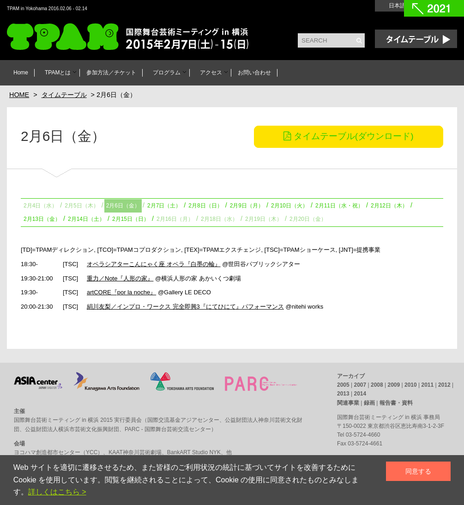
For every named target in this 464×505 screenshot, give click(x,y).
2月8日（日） (205, 205)
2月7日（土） (164, 205)
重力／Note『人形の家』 (120, 278)
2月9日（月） (247, 205)
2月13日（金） (42, 219)
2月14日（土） (86, 219)
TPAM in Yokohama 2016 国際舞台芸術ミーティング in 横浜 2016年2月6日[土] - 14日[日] (139, 37)
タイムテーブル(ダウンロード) (348, 136)
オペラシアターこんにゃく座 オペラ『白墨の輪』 (154, 264)
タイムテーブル (64, 94)
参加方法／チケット (111, 72)
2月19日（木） (263, 219)
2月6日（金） (123, 205)
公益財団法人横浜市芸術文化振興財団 (72, 429)
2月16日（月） (175, 219)
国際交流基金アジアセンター (183, 420)
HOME (19, 94)
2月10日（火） (289, 205)
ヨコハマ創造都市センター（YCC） (58, 452)
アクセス (211, 72)
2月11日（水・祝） (339, 205)
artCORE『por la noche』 (121, 292)
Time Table (416, 39)
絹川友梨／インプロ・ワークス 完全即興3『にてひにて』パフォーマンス (185, 306)
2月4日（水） (40, 205)
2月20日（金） (307, 219)
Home (20, 72)
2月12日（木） (389, 205)
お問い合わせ (254, 72)
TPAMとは (58, 72)
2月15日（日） (130, 219)
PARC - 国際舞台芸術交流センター (168, 429)
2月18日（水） (219, 219)
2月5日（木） (81, 205)
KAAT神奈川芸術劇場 (134, 452)
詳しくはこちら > (57, 492)
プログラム (167, 72)
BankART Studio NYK (194, 452)
